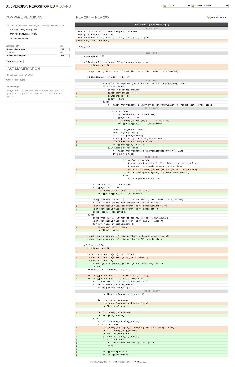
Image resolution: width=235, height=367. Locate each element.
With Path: (10, 52)
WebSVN (102, 362)
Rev (61, 46)
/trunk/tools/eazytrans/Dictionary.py (151, 24)
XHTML (137, 362)
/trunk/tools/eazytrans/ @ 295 (23, 34)
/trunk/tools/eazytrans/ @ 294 (23, 29)
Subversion (120, 362)
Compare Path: (12, 46)
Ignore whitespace (217, 17)
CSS (144, 362)
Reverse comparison (19, 38)
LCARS (65, 6)
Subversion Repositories (30, 6)
